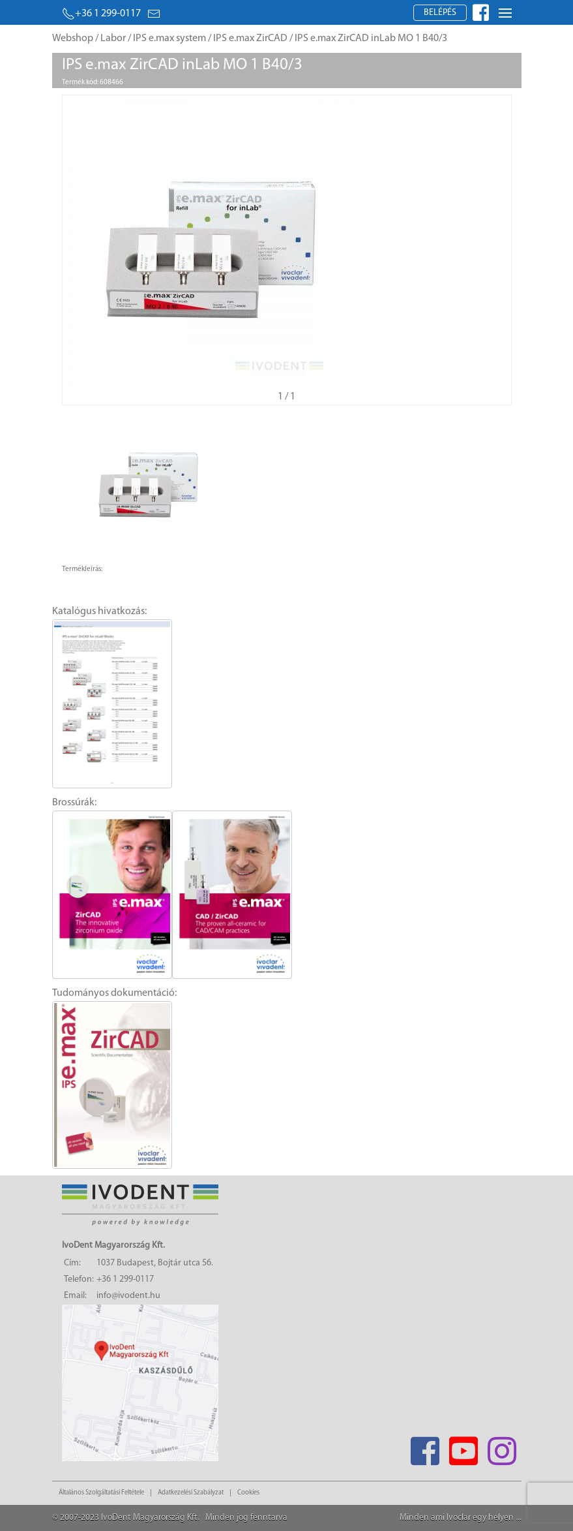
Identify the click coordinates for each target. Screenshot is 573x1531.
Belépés (440, 13)
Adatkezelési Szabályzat (191, 1492)
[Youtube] (464, 1447)
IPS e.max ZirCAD (250, 38)
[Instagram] (502, 1447)
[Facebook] (425, 1447)
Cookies (248, 1492)
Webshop (72, 38)
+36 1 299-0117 (101, 13)
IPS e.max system (169, 38)
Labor (113, 38)
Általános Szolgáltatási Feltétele (101, 1492)
